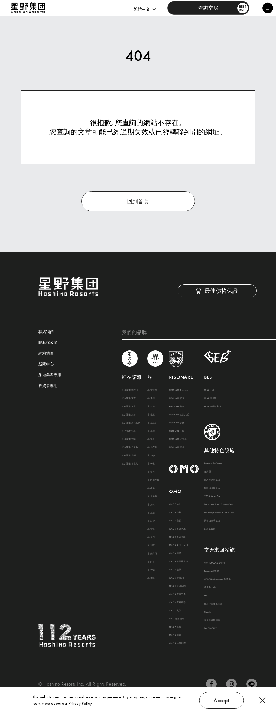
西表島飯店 (210, 528)
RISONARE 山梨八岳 (179, 414)
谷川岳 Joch (210, 587)
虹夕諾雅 (132, 377)
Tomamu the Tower (213, 463)
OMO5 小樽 (175, 512)
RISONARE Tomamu (178, 390)
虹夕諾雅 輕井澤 (130, 390)
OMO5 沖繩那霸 (177, 643)
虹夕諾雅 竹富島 (130, 447)
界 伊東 (151, 463)
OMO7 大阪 (175, 610)
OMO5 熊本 (175, 635)
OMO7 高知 (175, 626)
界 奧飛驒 (152, 496)
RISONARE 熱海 (177, 398)
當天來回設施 (219, 550)
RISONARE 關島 (177, 447)
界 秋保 (151, 406)
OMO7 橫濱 (175, 569)
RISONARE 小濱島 (178, 439)
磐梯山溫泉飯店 (212, 487)
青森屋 (207, 471)
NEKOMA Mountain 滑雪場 (217, 579)
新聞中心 (46, 364)
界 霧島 (151, 578)
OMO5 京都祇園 (177, 586)
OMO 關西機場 (176, 618)
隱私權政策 (47, 343)
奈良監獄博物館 (212, 620)
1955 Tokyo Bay (212, 496)
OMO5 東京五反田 (178, 545)
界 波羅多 (152, 390)
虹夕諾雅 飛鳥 (129, 430)
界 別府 (151, 545)
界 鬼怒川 (152, 422)
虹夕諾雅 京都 (129, 414)
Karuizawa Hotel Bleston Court (218, 504)
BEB (208, 377)
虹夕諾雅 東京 (129, 398)
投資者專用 (47, 386)
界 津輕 (151, 398)
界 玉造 (151, 512)
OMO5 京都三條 (177, 594)
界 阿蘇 (151, 561)
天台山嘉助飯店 (212, 520)
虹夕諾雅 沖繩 (129, 439)
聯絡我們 (46, 332)
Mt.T (206, 595)
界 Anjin (151, 455)
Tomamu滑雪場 (211, 571)
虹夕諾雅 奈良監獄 (131, 422)
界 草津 (151, 430)
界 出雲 (151, 520)
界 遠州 (151, 471)
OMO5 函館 (175, 520)
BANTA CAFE (210, 628)
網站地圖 (46, 353)
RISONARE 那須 (177, 406)
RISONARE (181, 377)
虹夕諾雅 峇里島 (130, 463)
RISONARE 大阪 (177, 422)
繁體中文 (142, 9)
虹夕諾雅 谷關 (129, 455)
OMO (175, 491)
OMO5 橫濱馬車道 (178, 561)
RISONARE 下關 (177, 430)
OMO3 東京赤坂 (177, 537)
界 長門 (151, 537)
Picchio (207, 611)
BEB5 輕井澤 (210, 398)
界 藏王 (151, 414)
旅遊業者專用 (49, 375)
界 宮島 (151, 529)
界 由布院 (152, 553)
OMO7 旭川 (175, 504)
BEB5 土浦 (209, 390)
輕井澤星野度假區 (213, 603)
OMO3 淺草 (175, 553)
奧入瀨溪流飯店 (212, 479)
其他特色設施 (219, 450)
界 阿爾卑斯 (153, 480)
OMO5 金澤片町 (177, 577)
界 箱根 (151, 439)
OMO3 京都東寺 (177, 602)
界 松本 (151, 488)
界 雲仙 (151, 569)
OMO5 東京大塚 (177, 528)
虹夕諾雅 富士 (129, 406)
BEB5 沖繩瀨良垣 (212, 406)
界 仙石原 (152, 447)
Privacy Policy (80, 703)
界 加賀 (151, 504)
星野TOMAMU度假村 (214, 562)
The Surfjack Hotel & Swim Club (219, 512)
